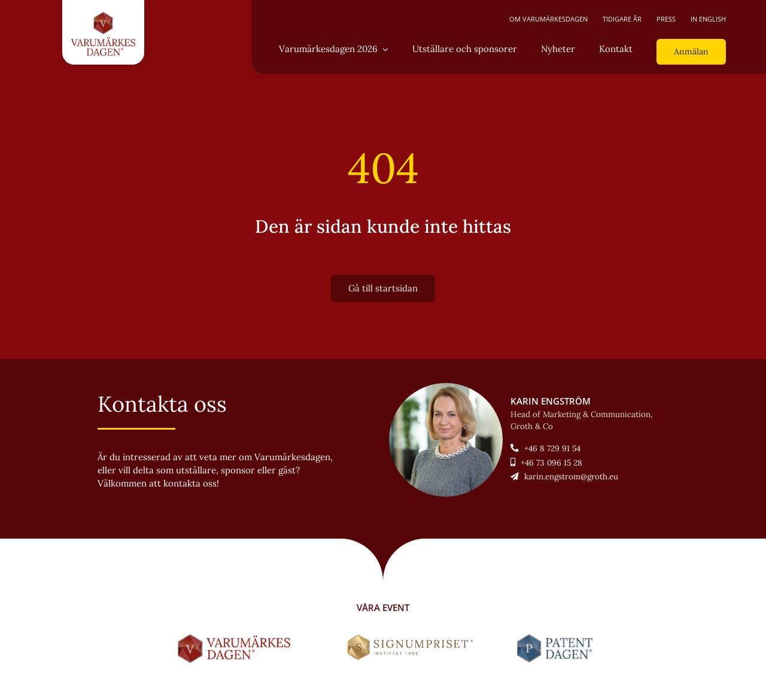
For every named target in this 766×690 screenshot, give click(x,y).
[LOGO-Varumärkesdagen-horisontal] (236, 639)
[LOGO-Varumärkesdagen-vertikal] (103, 16)
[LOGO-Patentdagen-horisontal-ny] (557, 639)
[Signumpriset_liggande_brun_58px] (410, 639)
